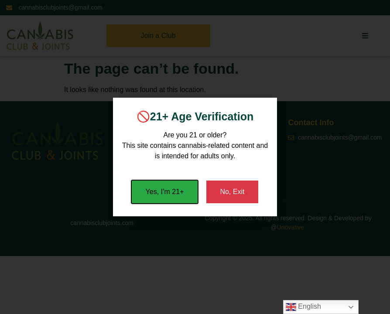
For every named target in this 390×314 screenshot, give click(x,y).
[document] (195, 157)
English (303, 307)
